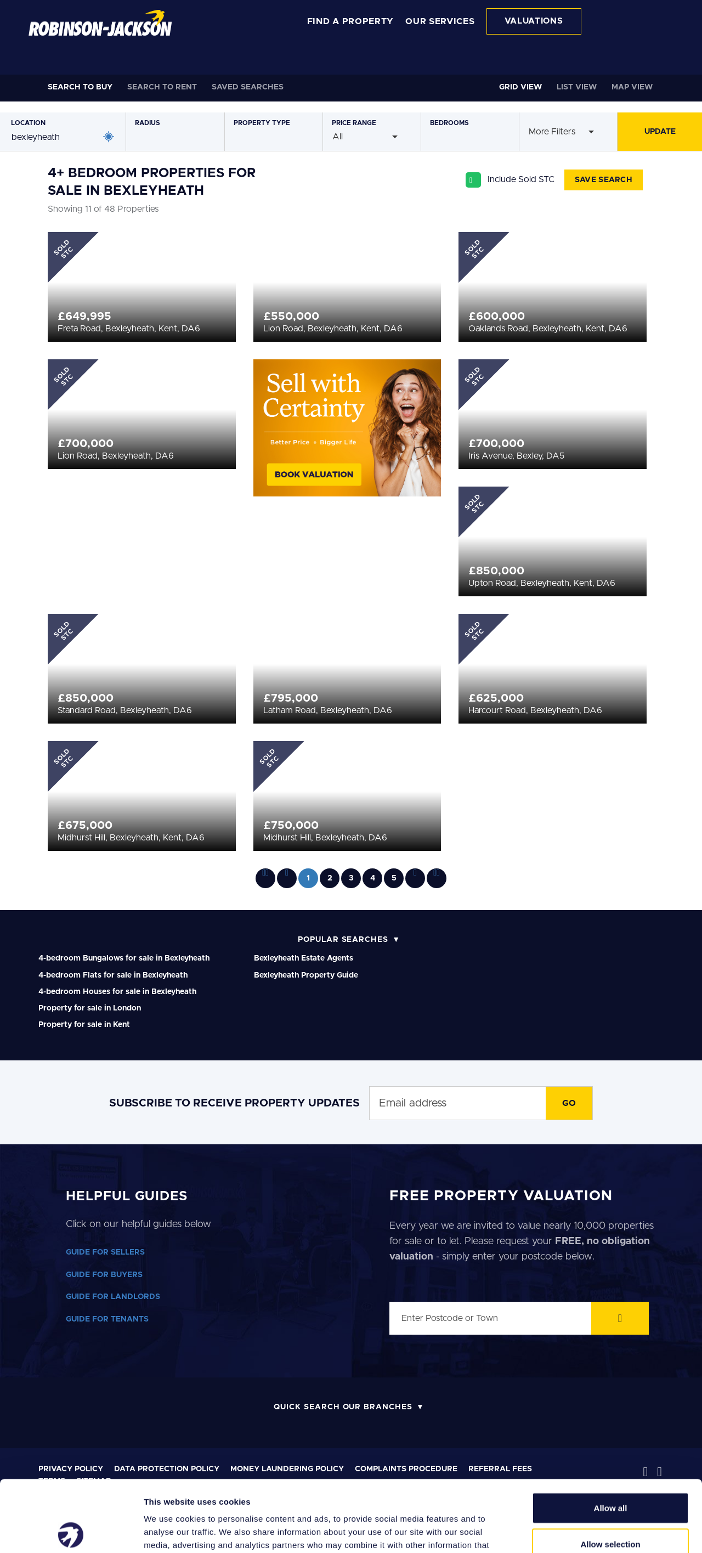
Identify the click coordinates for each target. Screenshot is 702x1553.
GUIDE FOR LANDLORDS (113, 1297)
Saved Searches (248, 87)
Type (262, 123)
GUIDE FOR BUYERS (104, 1275)
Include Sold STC (521, 179)
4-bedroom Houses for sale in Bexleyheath (117, 992)
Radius (147, 123)
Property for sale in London (89, 1008)
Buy (80, 87)
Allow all (610, 1436)
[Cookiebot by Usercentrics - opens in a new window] (71, 1531)
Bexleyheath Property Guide (306, 975)
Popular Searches (343, 940)
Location (28, 123)
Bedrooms (449, 123)
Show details (575, 1531)
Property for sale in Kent (84, 1025)
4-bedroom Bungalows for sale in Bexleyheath (124, 958)
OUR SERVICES (439, 21)
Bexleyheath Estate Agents (303, 958)
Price (354, 123)
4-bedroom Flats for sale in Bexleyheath (113, 975)
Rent (162, 87)
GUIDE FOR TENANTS (107, 1319)
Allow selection (610, 1472)
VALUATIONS (534, 21)
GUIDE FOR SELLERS (105, 1252)
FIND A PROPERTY (350, 21)
